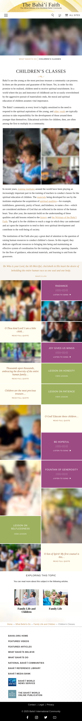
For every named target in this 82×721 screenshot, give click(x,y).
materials (41, 197)
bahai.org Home (18, 636)
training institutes (26, 189)
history (43, 217)
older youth (59, 111)
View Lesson (61, 373)
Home (10, 624)
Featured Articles (20, 647)
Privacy (50, 704)
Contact (32, 704)
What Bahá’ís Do (18, 658)
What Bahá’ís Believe (21, 652)
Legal (41, 704)
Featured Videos (18, 641)
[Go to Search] (53, 15)
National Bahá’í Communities (26, 663)
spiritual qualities (48, 201)
